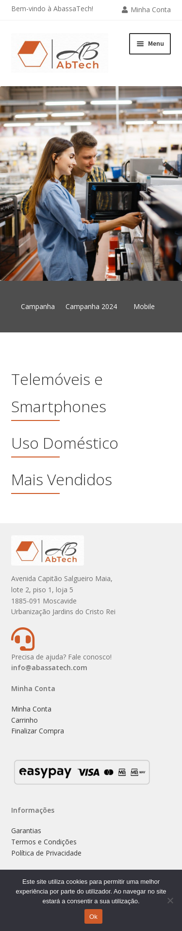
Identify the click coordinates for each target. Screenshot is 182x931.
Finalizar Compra (37, 730)
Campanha (38, 306)
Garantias (26, 830)
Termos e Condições (44, 841)
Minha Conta (151, 9)
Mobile (144, 306)
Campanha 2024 (91, 306)
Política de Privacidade (46, 853)
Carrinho (24, 720)
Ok (93, 916)
